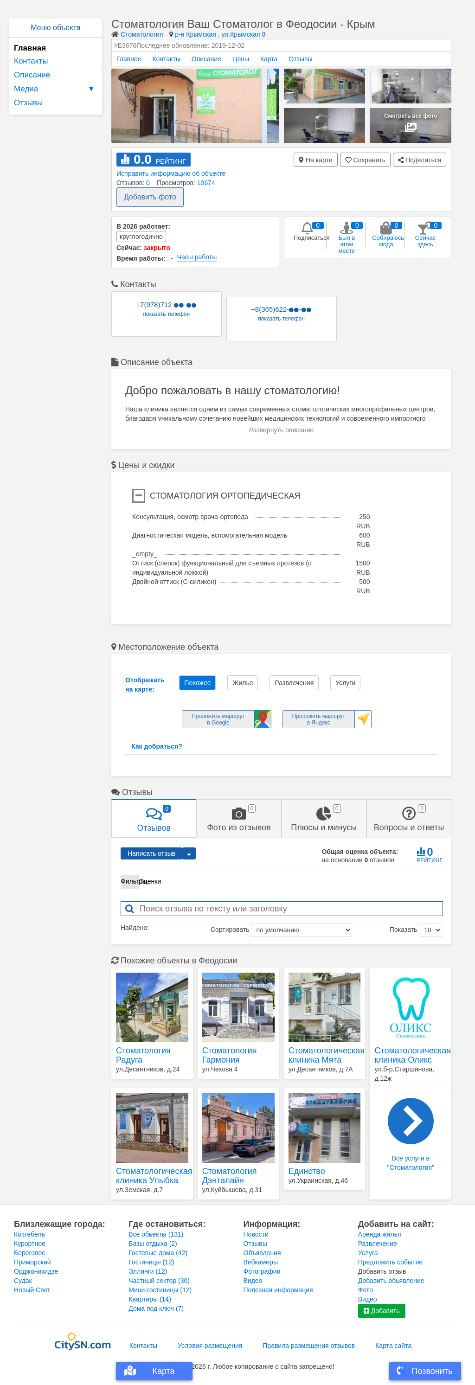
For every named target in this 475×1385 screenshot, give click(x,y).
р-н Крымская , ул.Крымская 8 (220, 34)
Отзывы (28, 102)
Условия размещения (210, 1345)
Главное (128, 59)
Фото (365, 1290)
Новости (256, 1234)
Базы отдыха (152, 1243)
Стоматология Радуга (143, 1055)
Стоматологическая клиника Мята (325, 1055)
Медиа (55, 89)
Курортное (29, 1243)
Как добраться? (156, 746)
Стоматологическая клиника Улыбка (152, 1176)
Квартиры (149, 1299)
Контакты (31, 61)
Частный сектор (159, 1280)
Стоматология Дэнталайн (229, 1176)
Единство (307, 1171)
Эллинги (147, 1271)
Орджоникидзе (36, 1271)
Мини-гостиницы (160, 1290)
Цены (240, 59)
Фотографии (262, 1271)
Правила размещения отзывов (309, 1345)
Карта (268, 59)
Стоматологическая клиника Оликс (410, 1055)
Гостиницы (151, 1262)
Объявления (262, 1253)
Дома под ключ (156, 1308)
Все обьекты (155, 1234)
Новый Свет (32, 1290)
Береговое (29, 1253)
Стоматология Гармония (229, 1055)
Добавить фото (150, 197)
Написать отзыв (151, 853)
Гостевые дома (157, 1253)
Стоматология (142, 34)
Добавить (382, 1310)
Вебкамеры (261, 1262)
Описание (32, 75)
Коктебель (29, 1234)
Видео (253, 1280)
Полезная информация (278, 1290)
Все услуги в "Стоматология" (411, 1134)
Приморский (32, 1262)
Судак (23, 1280)
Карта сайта (393, 1345)
